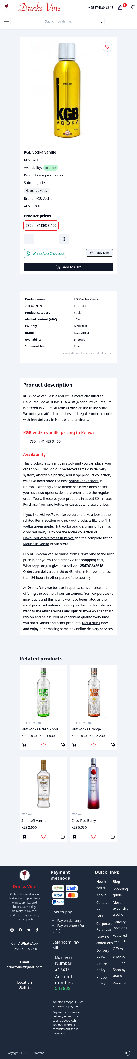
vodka (58, 175)
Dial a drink (91, 623)
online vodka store (84, 481)
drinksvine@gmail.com (24, 967)
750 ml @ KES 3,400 (41, 225)
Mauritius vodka (36, 544)
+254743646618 (100, 7)
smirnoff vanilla (97, 526)
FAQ (99, 916)
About (101, 895)
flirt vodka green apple (40, 729)
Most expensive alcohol (121, 908)
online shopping (61, 605)
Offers (118, 948)
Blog (116, 881)
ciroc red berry (35, 532)
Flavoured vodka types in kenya (48, 538)
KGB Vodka (44, 198)
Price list (119, 983)
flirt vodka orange (69, 526)
